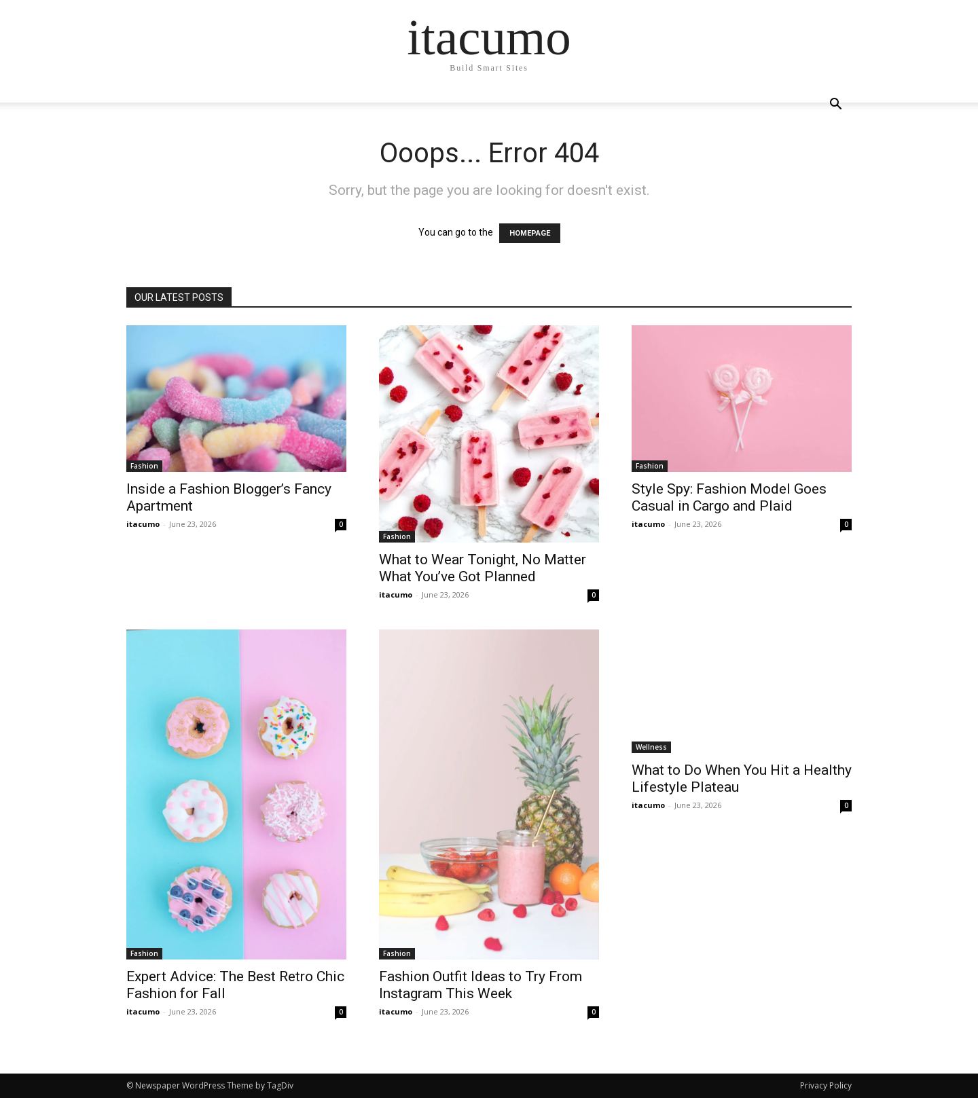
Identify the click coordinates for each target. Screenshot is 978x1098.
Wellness (651, 747)
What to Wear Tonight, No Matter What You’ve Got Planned (482, 568)
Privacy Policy (826, 1085)
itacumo (143, 524)
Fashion (144, 466)
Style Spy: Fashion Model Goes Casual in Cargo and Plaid (729, 497)
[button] (835, 105)
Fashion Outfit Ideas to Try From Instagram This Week (480, 985)
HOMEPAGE (529, 233)
